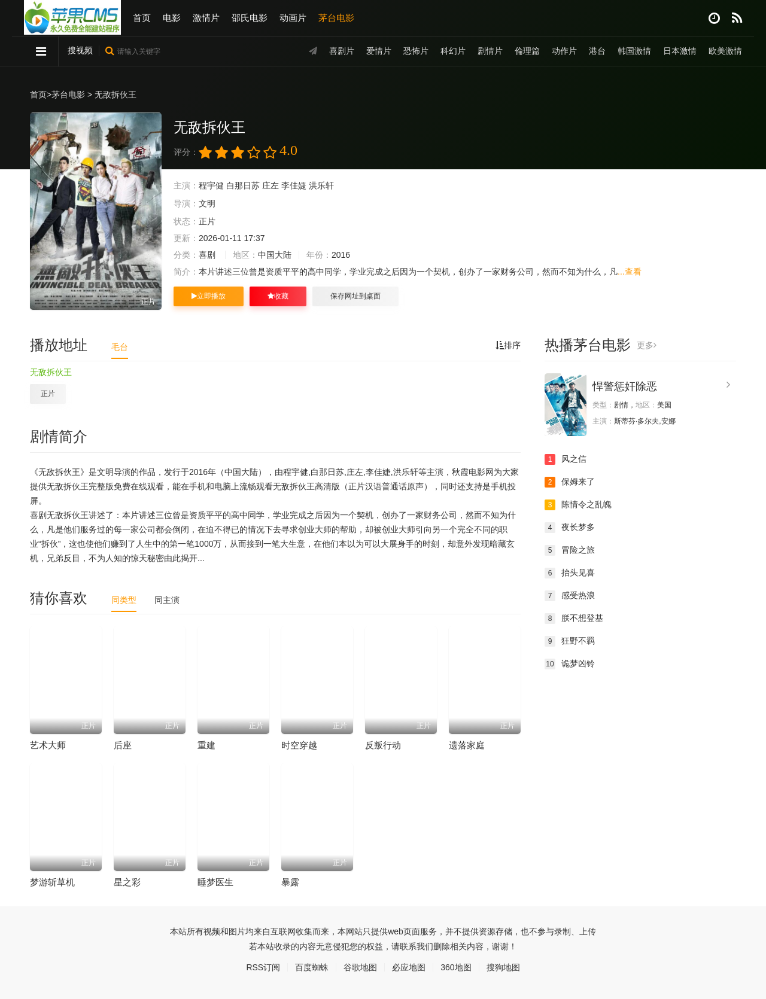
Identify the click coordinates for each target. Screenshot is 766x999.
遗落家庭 (467, 745)
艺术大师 (48, 745)
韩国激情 (634, 51)
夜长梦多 (570, 527)
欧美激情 (725, 51)
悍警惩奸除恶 (624, 386)
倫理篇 (527, 51)
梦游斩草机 (52, 882)
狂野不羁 (570, 641)
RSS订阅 (263, 967)
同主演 (167, 600)
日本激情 (680, 51)
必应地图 (408, 967)
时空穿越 (299, 745)
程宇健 (211, 185)
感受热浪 (570, 595)
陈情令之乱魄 (578, 505)
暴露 (290, 882)
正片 (48, 393)
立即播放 (209, 296)
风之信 (565, 459)
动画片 (292, 18)
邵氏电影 (250, 18)
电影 (172, 18)
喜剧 (207, 255)
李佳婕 (293, 185)
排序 (508, 345)
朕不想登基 (574, 618)
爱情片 (378, 51)
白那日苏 (243, 185)
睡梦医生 (215, 882)
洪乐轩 (321, 185)
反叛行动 (383, 745)
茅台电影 (336, 18)
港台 (597, 51)
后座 (123, 745)
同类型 (123, 600)
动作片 (564, 51)
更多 (646, 345)
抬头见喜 (570, 573)
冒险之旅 (570, 550)
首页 (142, 18)
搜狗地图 (503, 967)
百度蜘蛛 (312, 967)
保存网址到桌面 (355, 296)
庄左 (270, 185)
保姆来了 (570, 482)
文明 (207, 203)
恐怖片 (415, 51)
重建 (206, 745)
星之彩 (127, 882)
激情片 (206, 18)
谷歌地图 (360, 967)
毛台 (119, 347)
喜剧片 (341, 51)
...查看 (630, 271)
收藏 (278, 296)
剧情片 (490, 51)
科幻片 (453, 51)
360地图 (455, 967)
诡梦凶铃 (570, 664)
